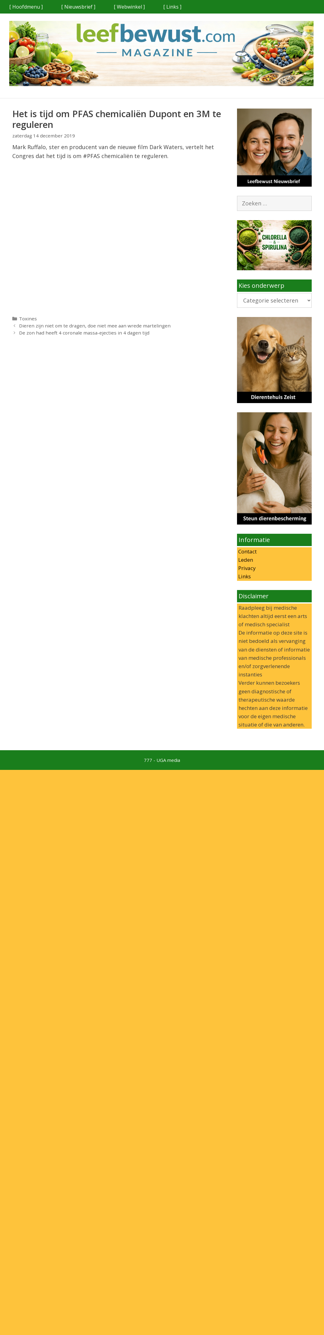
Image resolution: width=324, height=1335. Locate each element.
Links (244, 576)
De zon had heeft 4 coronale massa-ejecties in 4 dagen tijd (84, 333)
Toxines (28, 318)
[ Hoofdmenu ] (26, 6)
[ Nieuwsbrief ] (78, 6)
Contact (247, 551)
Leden (245, 559)
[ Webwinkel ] (129, 6)
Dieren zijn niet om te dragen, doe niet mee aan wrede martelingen (95, 326)
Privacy (246, 568)
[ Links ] (172, 6)
